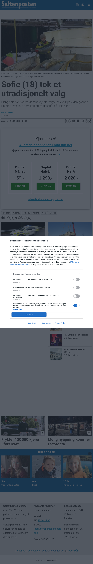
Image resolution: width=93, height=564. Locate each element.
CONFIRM (29, 314)
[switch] (76, 279)
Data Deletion (33, 323)
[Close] (88, 241)
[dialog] (46, 282)
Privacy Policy (60, 323)
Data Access (46, 323)
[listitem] (46, 274)
